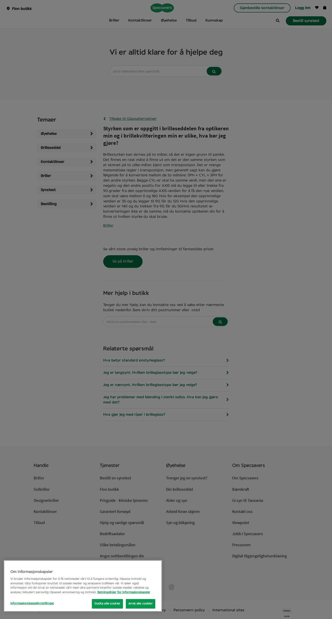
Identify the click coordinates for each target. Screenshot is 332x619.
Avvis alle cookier (140, 603)
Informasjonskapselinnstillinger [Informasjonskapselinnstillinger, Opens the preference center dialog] (32, 603)
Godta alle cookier (107, 603)
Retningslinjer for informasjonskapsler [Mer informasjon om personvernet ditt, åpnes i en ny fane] (123, 592)
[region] (83, 586)
